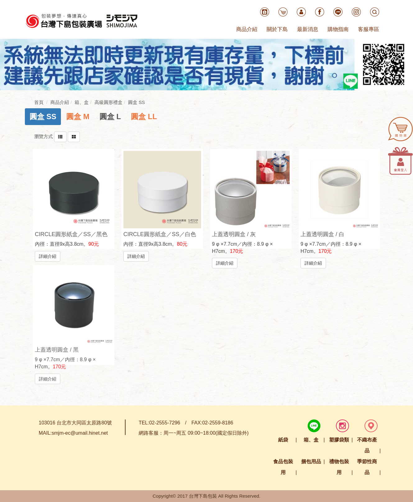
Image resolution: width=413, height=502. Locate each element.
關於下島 (277, 29)
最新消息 (307, 29)
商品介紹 (246, 29)
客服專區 (368, 29)
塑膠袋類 (339, 439)
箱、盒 (311, 439)
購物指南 (338, 29)
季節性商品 (367, 467)
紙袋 (283, 439)
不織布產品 (367, 445)
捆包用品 (311, 461)
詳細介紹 (47, 255)
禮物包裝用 (339, 467)
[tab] (43, 116)
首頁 (39, 102)
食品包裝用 (283, 467)
